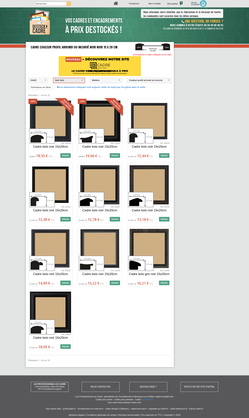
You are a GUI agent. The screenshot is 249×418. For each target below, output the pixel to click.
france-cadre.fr (196, 408)
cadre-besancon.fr (178, 408)
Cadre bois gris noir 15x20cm (149, 274)
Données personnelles (128, 415)
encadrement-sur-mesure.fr (91, 408)
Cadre (144, 399)
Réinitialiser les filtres (41, 87)
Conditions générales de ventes (101, 415)
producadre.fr (69, 408)
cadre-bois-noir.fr (139, 408)
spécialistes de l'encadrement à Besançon (124, 396)
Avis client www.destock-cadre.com (124, 402)
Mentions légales (77, 415)
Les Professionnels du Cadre (89, 396)
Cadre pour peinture (123, 399)
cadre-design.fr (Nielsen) (117, 408)
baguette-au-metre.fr (158, 408)
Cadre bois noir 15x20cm (50, 146)
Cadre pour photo (104, 399)
